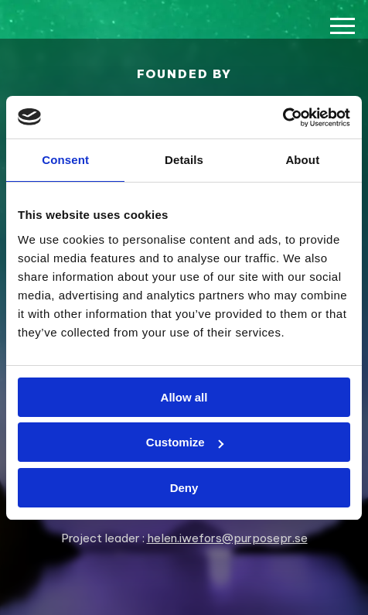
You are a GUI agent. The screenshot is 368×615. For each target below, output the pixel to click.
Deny (184, 487)
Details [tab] (184, 159)
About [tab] (302, 159)
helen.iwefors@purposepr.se (227, 538)
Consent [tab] (65, 159)
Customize (184, 442)
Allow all (184, 397)
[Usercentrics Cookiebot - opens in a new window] (282, 118)
